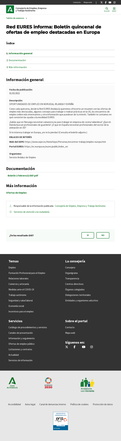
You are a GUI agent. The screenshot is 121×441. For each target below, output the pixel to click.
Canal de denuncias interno (52, 404)
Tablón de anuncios (15, 18)
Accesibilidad (14, 404)
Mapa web (88, 2)
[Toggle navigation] (114, 9)
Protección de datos (103, 404)
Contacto (77, 2)
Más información (18, 67)
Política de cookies (79, 404)
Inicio (37, 9)
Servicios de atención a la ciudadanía (31, 211)
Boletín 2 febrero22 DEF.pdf (23, 175)
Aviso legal (30, 404)
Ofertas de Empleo (16, 192)
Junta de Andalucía (11, 9)
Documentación (17, 60)
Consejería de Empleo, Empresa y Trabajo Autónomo (80, 205)
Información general (20, 53)
